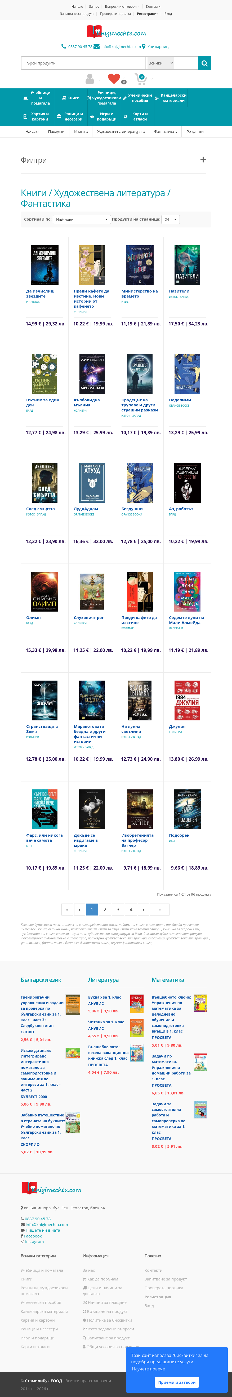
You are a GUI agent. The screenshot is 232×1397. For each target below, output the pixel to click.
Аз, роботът (181, 508)
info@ (117, 46)
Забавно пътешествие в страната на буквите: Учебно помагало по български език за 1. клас (43, 1126)
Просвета (98, 1064)
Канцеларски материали (44, 1311)
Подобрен (179, 835)
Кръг (29, 846)
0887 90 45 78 (76, 46)
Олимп (33, 617)
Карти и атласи (35, 1346)
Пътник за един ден (42, 402)
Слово (27, 1031)
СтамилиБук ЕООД (43, 1380)
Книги (79, 131)
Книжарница (156, 46)
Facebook (33, 1236)
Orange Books (179, 405)
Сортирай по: (38, 219)
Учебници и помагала (42, 1270)
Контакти (153, 6)
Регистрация (147, 14)
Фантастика (164, 131)
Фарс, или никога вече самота (44, 837)
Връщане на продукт (105, 1311)
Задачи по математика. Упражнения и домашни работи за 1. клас (171, 1067)
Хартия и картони (38, 1320)
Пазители (179, 291)
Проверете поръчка (115, 14)
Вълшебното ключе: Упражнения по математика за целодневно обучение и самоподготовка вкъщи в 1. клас (171, 1014)
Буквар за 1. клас (104, 997)
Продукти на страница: (136, 219)
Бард (29, 410)
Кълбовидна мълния (87, 402)
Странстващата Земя (42, 729)
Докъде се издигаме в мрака (86, 840)
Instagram (34, 1241)
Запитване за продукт (77, 14)
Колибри (80, 312)
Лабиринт (176, 628)
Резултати (194, 131)
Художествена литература (119, 131)
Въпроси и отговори (121, 6)
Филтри (34, 160)
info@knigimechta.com (47, 1224)
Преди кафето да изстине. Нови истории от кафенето (91, 298)
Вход (168, 14)
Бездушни (132, 508)
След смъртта (40, 508)
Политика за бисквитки (107, 1320)
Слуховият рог (89, 617)
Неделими (180, 399)
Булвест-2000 (34, 1096)
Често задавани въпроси (108, 1328)
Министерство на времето (140, 293)
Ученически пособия (41, 1302)
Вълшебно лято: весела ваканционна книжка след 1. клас (108, 1052)
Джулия (177, 726)
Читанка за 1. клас (106, 1021)
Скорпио (30, 1144)
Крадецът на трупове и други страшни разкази (140, 404)
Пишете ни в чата (43, 1230)
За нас (94, 6)
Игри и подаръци (38, 1337)
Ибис (125, 302)
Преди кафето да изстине (139, 620)
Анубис (96, 1003)
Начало (77, 6)
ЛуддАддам (86, 508)
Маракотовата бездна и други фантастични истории (90, 734)
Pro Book (33, 302)
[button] (82, 219)
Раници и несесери (39, 1328)
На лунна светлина (131, 729)
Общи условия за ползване (111, 1346)
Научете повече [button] (148, 1369)
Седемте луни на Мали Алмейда (186, 620)
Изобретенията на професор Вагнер (138, 840)
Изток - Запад (179, 297)
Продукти (56, 131)
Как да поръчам (100, 1279)
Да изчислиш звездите (40, 293)
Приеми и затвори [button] (176, 1382)
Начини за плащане (105, 1302)
